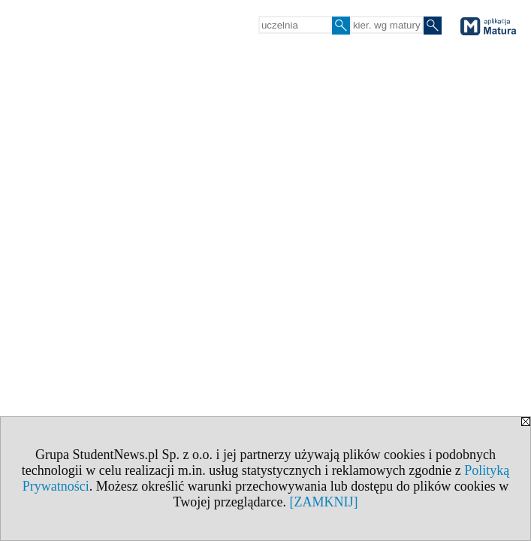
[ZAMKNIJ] (324, 501)
